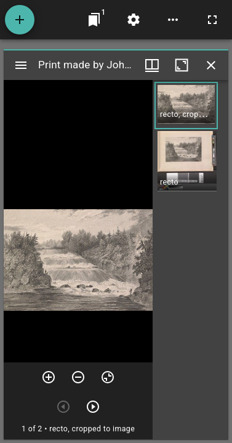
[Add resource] (19, 19)
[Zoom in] (48, 377)
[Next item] (93, 406)
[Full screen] (212, 19)
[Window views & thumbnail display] (152, 65)
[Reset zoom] (107, 377)
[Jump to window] (94, 19)
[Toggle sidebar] (21, 65)
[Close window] (211, 65)
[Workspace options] (173, 19)
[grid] (190, 259)
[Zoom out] (78, 377)
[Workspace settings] (133, 19)
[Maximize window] (181, 65)
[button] (186, 105)
